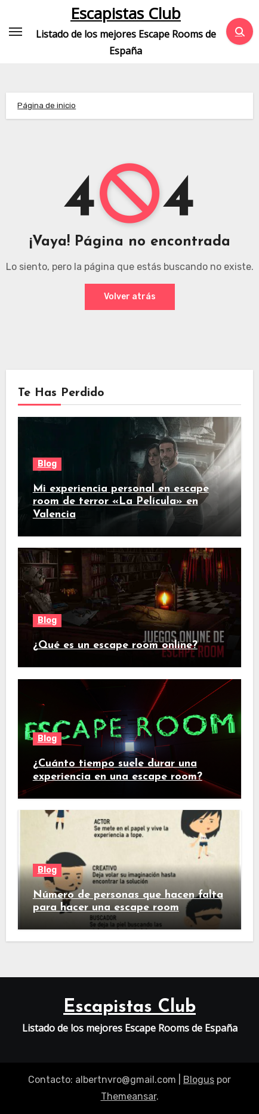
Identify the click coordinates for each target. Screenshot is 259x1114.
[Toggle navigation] (15, 31)
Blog (47, 464)
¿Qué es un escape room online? (115, 645)
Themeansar (128, 1096)
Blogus (198, 1079)
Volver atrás (130, 296)
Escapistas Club (125, 13)
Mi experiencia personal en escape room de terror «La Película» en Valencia (121, 501)
